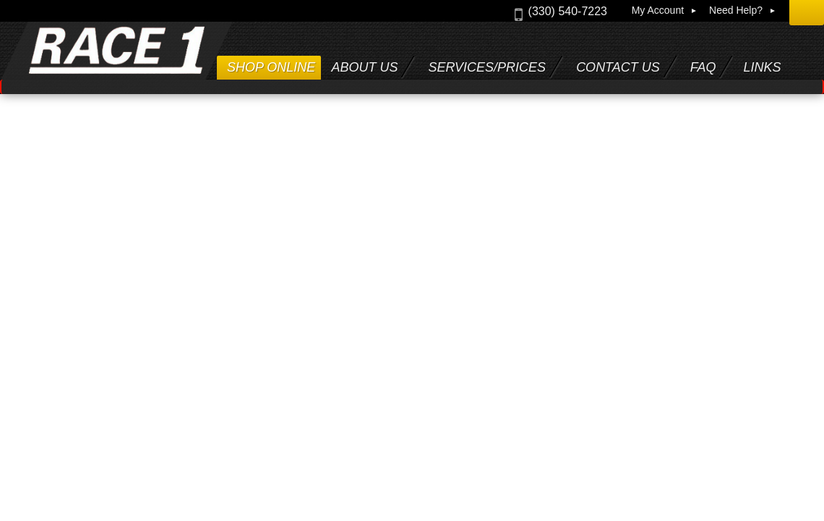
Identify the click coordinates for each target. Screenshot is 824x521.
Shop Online (271, 67)
